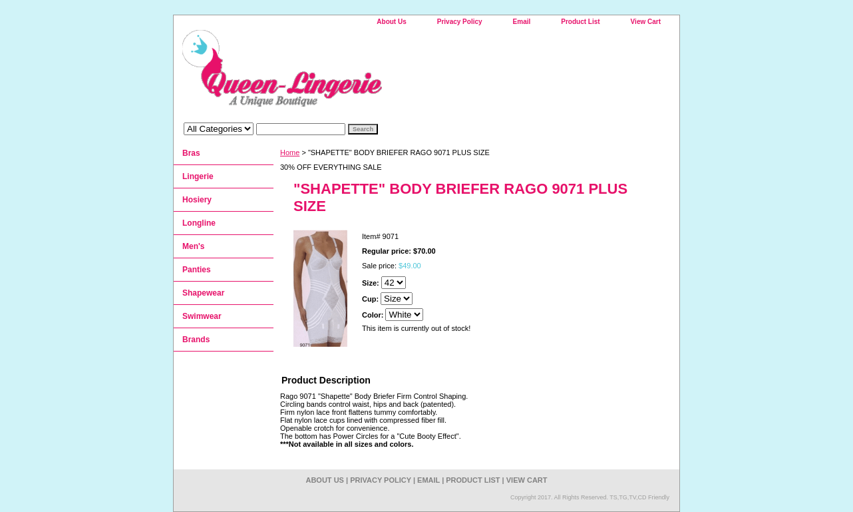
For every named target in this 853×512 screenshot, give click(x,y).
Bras (191, 153)
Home (289, 152)
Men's (193, 246)
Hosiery (197, 199)
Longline (199, 223)
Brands (196, 339)
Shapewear (203, 293)
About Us (391, 21)
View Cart (646, 21)
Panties (196, 269)
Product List (580, 21)
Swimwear (202, 316)
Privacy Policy (459, 21)
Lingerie (198, 176)
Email (522, 21)
